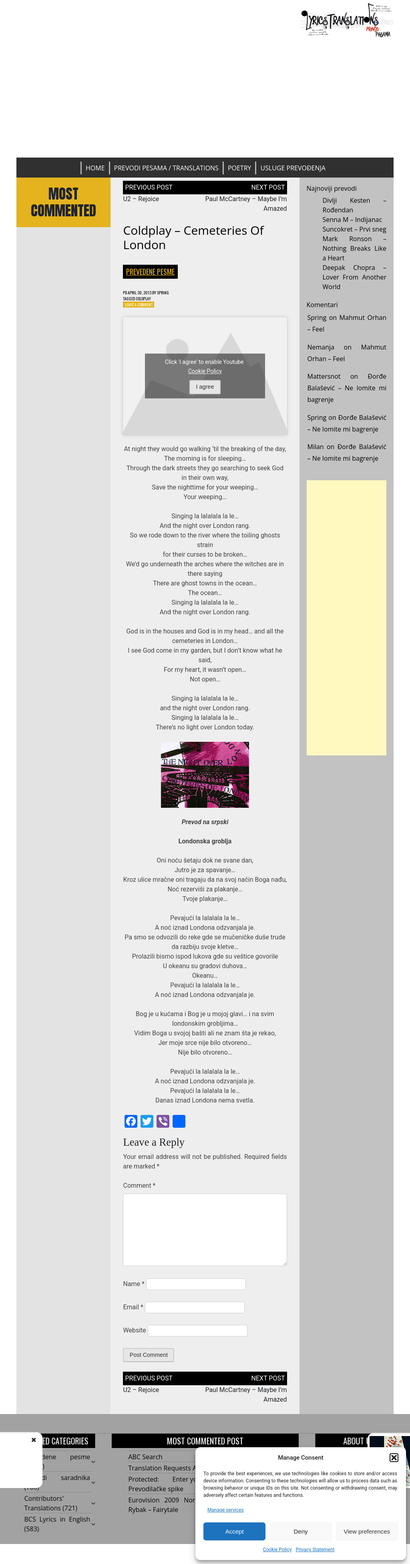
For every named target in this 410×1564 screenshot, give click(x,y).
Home (95, 168)
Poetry (239, 168)
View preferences (367, 1531)
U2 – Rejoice (141, 199)
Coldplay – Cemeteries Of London (193, 237)
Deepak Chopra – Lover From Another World (355, 277)
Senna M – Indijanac (352, 219)
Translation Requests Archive (172, 1471)
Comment (139, 1189)
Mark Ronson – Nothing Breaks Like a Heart (355, 248)
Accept (234, 1531)
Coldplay (149, 300)
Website (134, 1334)
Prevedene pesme (150, 271)
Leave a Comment (142, 307)
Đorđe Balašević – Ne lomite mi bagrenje (347, 388)
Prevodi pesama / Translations (166, 168)
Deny (300, 1531)
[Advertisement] (205, 98)
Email (133, 1310)
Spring (174, 293)
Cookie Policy (277, 1549)
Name (134, 1287)
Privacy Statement (314, 1549)
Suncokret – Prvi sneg (354, 229)
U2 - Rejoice (73, 1448)
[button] (394, 1458)
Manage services (225, 1510)
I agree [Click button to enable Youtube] (205, 390)
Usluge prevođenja (292, 168)
